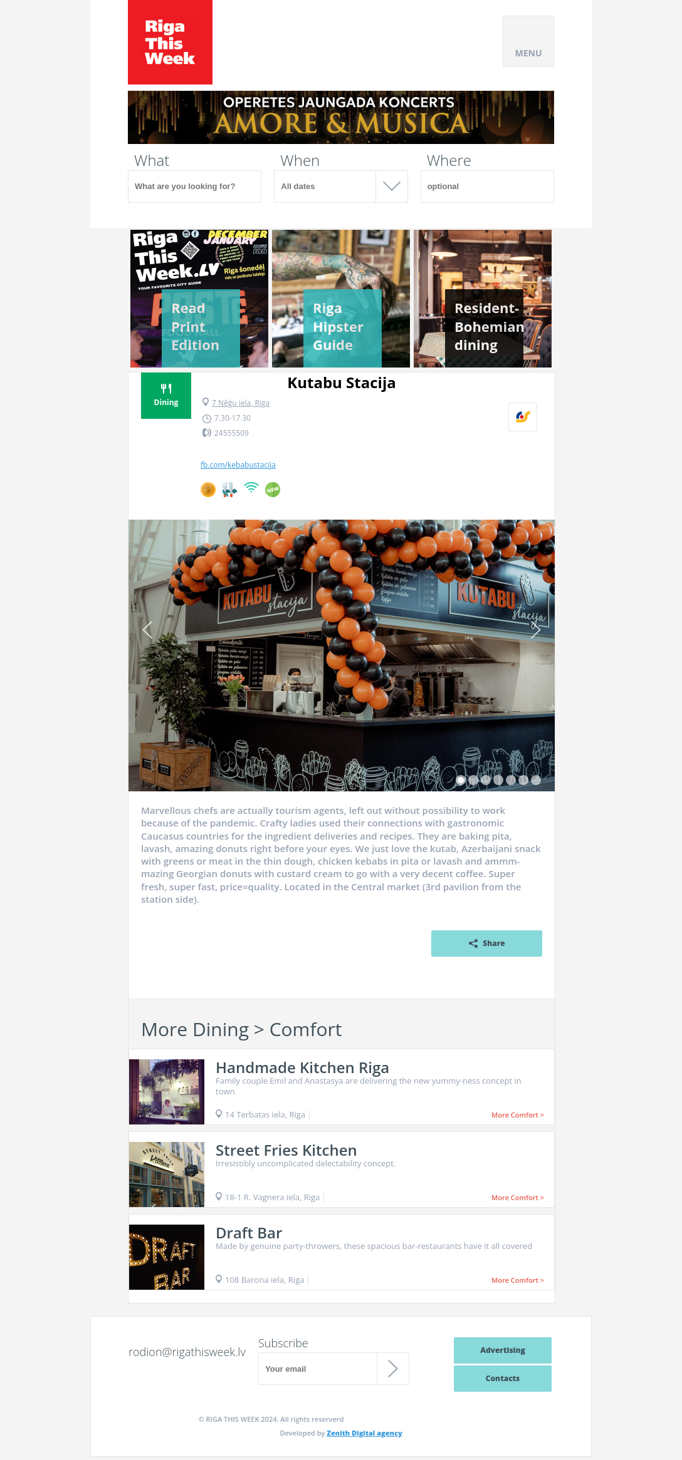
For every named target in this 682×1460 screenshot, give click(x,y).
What (151, 160)
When (300, 160)
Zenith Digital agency (364, 1432)
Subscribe (283, 1342)
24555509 (231, 433)
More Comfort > (517, 1114)
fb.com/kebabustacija (238, 465)
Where (449, 160)
